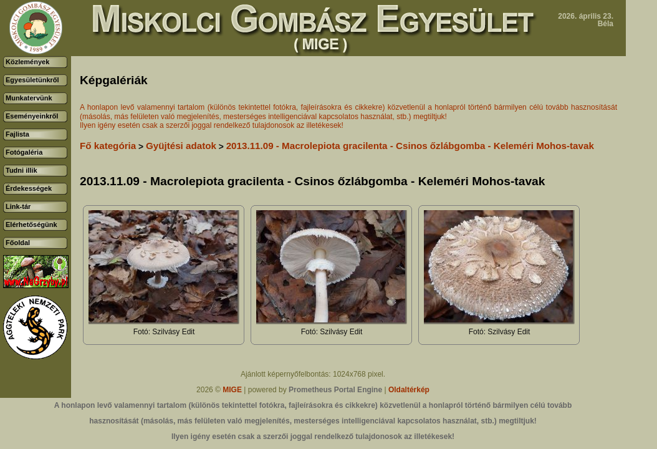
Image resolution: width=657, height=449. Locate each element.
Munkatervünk (29, 98)
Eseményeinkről (32, 116)
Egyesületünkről (32, 80)
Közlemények (27, 61)
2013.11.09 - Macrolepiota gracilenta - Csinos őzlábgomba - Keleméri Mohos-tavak (410, 145)
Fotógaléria (24, 152)
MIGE (232, 389)
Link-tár (18, 206)
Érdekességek (29, 188)
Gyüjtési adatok (181, 145)
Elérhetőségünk (31, 224)
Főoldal (18, 242)
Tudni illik (21, 170)
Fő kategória (108, 145)
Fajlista (17, 134)
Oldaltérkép (408, 389)
